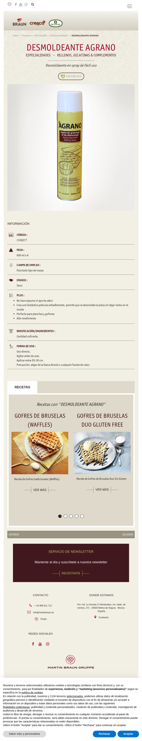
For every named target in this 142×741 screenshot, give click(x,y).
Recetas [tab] (23, 387)
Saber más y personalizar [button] (24, 733)
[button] (60, 517)
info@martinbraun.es (43, 612)
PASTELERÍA (40, 35)
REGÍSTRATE (71, 573)
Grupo (43, 619)
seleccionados (75, 696)
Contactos (104, 617)
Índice (16, 35)
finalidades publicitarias (16, 707)
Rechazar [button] (104, 733)
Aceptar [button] (128, 733)
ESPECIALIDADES (59, 35)
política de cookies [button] (32, 692)
